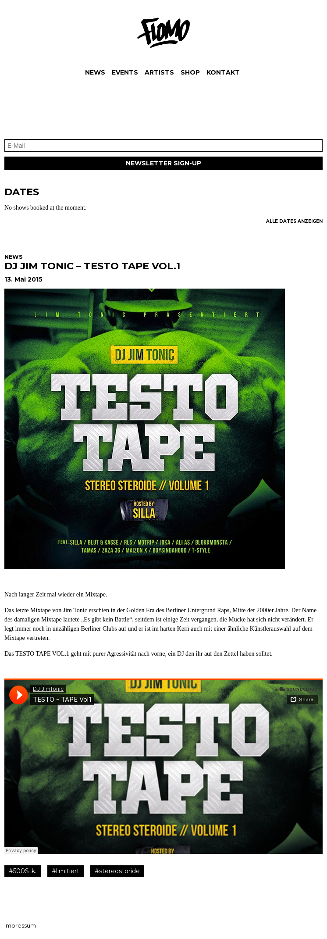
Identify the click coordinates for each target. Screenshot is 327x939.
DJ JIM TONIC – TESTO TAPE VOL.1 (92, 266)
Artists (159, 72)
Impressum (20, 925)
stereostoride (119, 871)
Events (125, 72)
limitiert (67, 871)
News (95, 72)
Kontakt (223, 72)
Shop (190, 72)
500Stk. (24, 871)
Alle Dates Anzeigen (294, 221)
